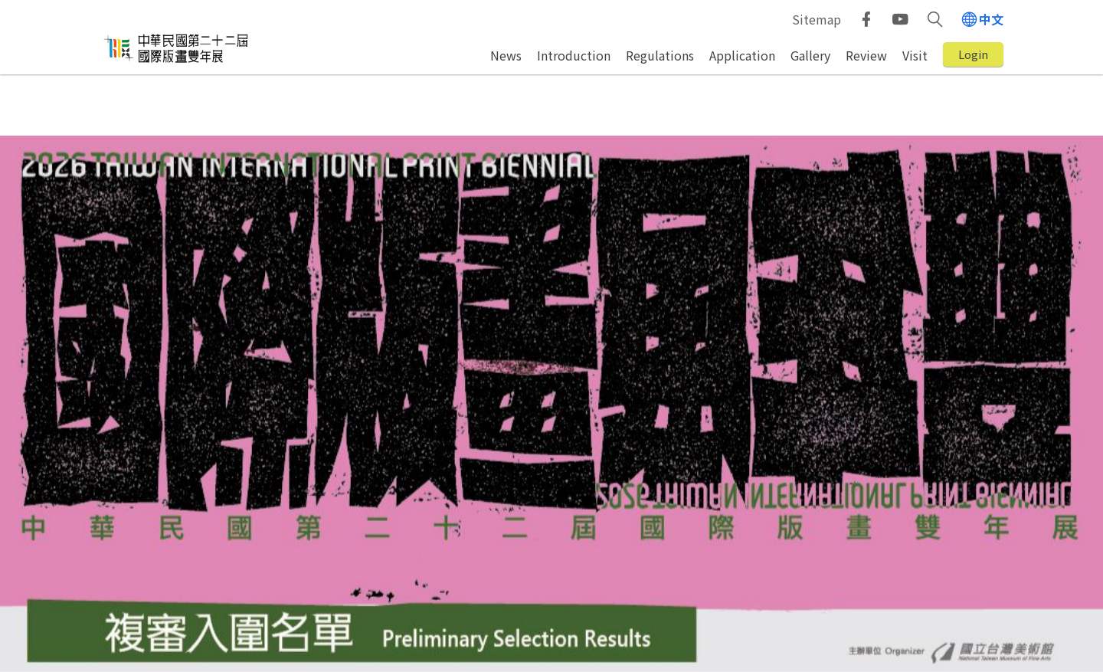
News (506, 55)
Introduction (573, 55)
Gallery (810, 55)
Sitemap (816, 19)
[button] (934, 19)
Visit (915, 55)
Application (742, 55)
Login (973, 54)
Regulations (660, 55)
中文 (991, 19)
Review (866, 55)
